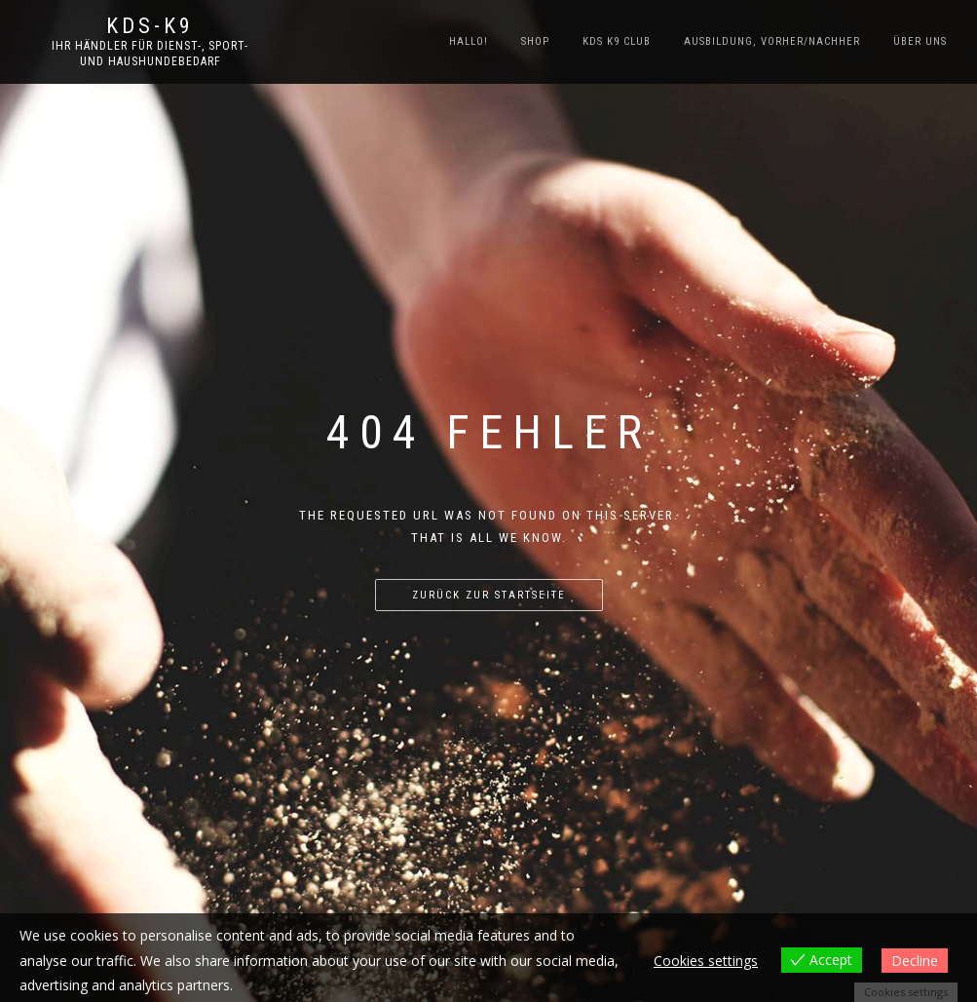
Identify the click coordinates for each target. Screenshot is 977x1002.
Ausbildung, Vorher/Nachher (772, 41)
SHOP (535, 41)
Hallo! (468, 41)
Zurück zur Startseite (489, 595)
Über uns (920, 41)
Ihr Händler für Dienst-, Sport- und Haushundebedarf (150, 53)
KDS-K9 (150, 26)
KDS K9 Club (616, 41)
